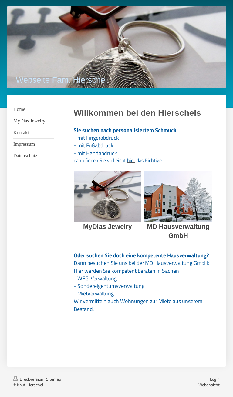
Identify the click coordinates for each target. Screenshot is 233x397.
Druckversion (28, 379)
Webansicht (209, 385)
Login (215, 379)
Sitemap (53, 379)
